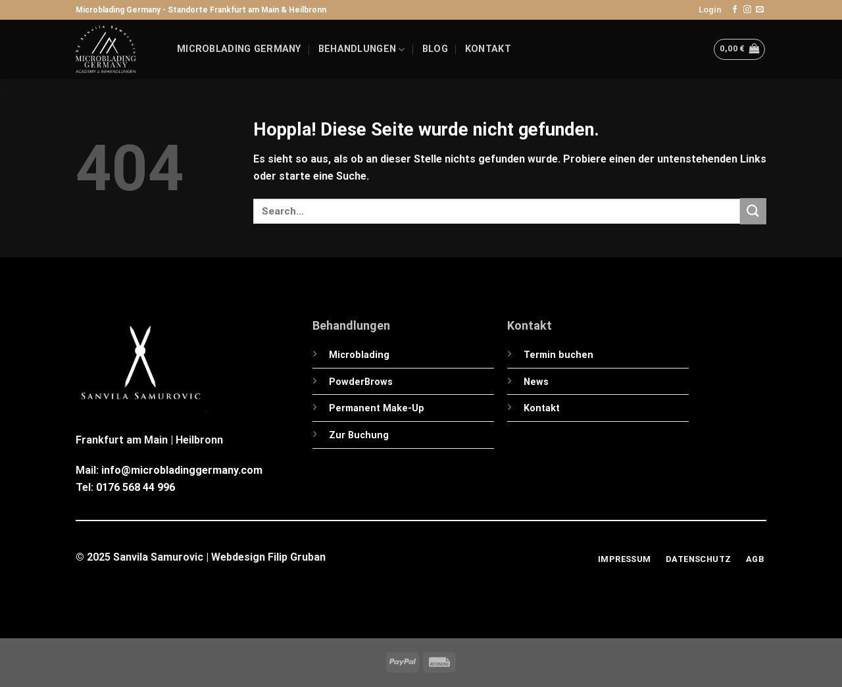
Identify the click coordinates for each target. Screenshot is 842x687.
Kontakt (488, 49)
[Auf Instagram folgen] (747, 9)
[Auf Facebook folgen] (735, 9)
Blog (435, 49)
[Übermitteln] (753, 211)
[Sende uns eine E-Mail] (760, 9)
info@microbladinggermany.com (181, 470)
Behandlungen (361, 49)
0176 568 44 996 (135, 487)
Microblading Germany (239, 49)
